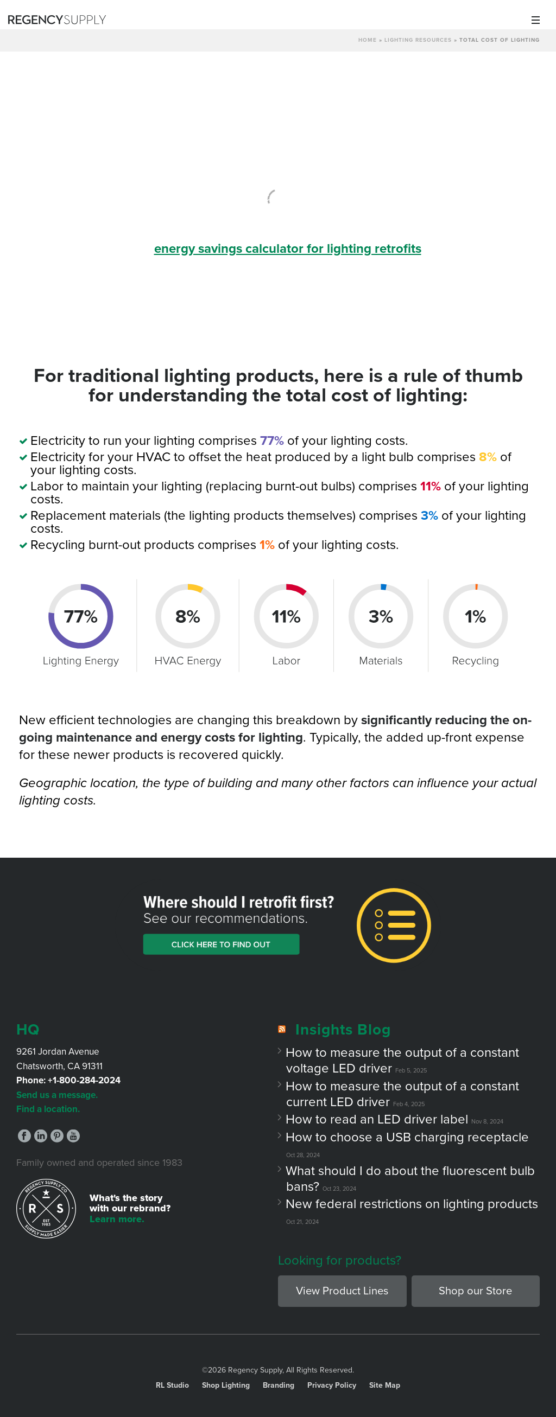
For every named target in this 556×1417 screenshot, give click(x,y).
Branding (278, 1385)
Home (367, 40)
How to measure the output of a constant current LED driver (402, 1094)
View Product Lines (342, 1291)
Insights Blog (343, 1029)
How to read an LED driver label (377, 1119)
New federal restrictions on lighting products (412, 1204)
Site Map (384, 1385)
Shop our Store (475, 1291)
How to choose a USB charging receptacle (407, 1137)
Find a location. (48, 1109)
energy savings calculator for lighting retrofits (287, 249)
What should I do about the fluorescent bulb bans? (410, 1179)
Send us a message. (57, 1095)
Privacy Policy (331, 1385)
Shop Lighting (226, 1385)
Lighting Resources (418, 40)
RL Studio (172, 1385)
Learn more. (117, 1219)
